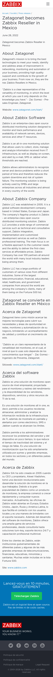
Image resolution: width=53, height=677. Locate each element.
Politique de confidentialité (16, 660)
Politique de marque (13, 665)
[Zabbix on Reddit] (26, 645)
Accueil (5, 13)
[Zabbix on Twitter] (10, 645)
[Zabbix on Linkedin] (34, 645)
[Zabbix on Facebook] (18, 645)
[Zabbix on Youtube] (42, 645)
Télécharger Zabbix (26, 596)
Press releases (25, 13)
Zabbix (12, 4)
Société (13, 13)
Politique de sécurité (13, 655)
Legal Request (43, 665)
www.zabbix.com (17, 568)
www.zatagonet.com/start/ (28, 110)
